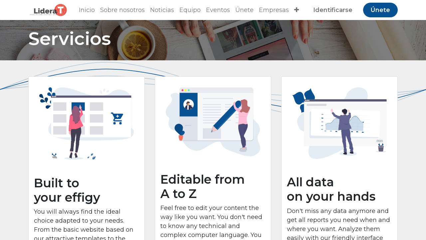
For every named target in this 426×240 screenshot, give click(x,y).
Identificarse (332, 10)
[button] (297, 10)
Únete (380, 10)
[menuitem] (87, 10)
